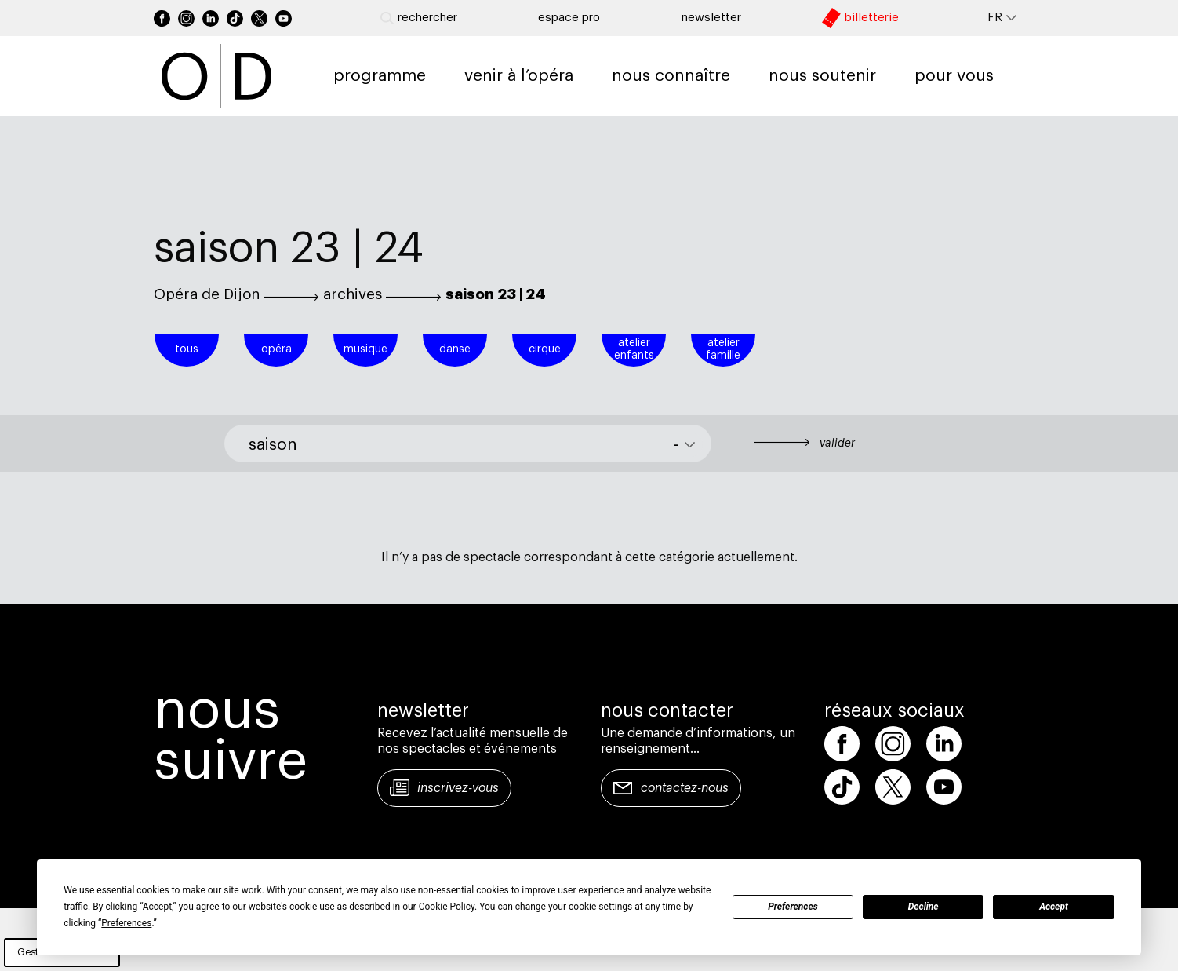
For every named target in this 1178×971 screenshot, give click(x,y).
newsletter (711, 18)
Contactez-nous (685, 788)
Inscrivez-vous (458, 788)
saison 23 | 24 (495, 294)
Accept (1053, 906)
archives (352, 294)
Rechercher (418, 18)
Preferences (793, 906)
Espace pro (569, 18)
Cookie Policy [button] (446, 906)
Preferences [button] (126, 923)
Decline (923, 906)
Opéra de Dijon (207, 294)
